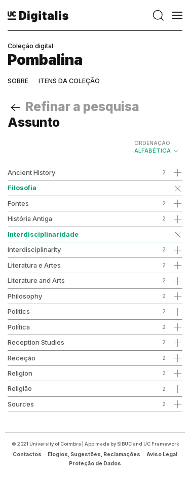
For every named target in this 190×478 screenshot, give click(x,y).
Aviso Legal (161, 454)
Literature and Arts (36, 280)
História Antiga (30, 218)
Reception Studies (36, 342)
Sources (21, 404)
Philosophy (25, 296)
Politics (19, 311)
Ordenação (152, 143)
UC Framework (161, 444)
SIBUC (124, 444)
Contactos (27, 454)
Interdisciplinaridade (43, 234)
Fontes (18, 203)
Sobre (18, 81)
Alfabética (157, 147)
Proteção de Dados (95, 463)
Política (19, 327)
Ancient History (31, 172)
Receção (21, 358)
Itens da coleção (69, 81)
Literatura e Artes (34, 265)
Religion (20, 373)
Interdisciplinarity (34, 249)
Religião (20, 388)
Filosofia (22, 187)
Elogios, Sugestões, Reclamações (94, 454)
